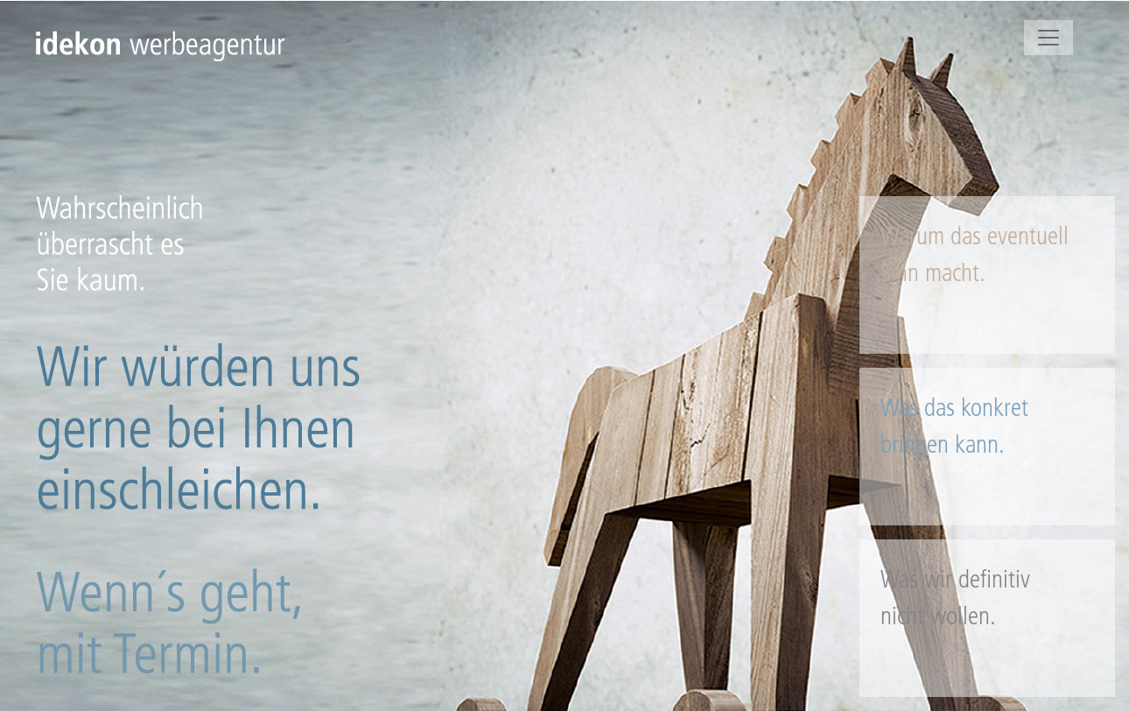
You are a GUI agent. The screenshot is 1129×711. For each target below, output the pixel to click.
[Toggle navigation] (1048, 37)
